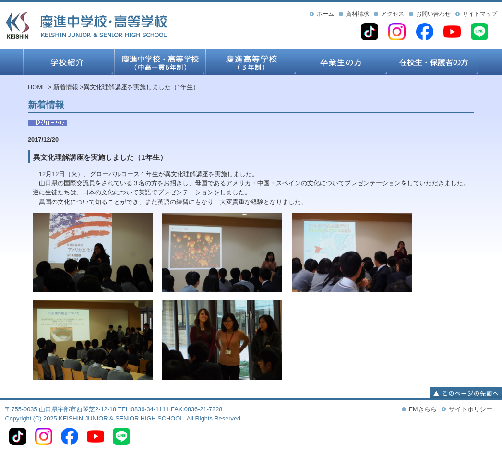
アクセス (392, 14)
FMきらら (422, 409)
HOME (37, 87)
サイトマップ (480, 14)
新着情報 (65, 87)
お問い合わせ (433, 14)
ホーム (325, 14)
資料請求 (357, 14)
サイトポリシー (470, 409)
